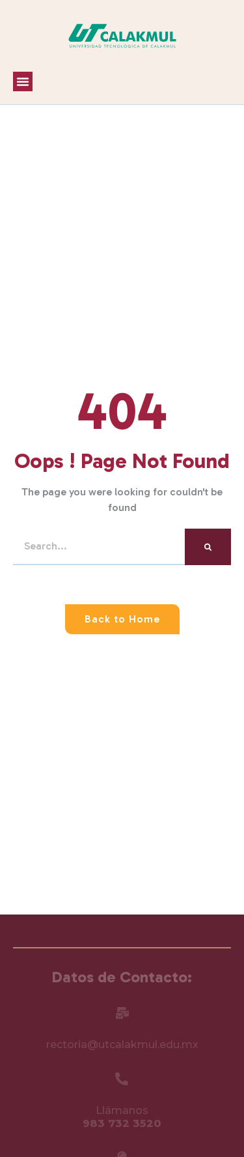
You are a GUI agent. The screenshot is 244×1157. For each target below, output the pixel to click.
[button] (23, 81)
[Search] (208, 547)
